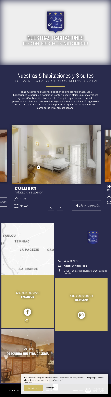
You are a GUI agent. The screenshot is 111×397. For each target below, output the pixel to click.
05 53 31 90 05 (71, 260)
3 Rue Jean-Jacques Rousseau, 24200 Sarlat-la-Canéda (86, 272)
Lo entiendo (33, 388)
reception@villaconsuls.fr (75, 265)
